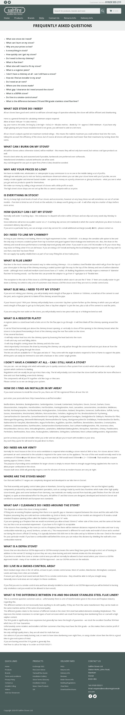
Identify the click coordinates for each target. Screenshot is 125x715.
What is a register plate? (18, 70)
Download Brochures (68, 689)
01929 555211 (97, 685)
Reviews (64, 676)
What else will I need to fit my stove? (23, 66)
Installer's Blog (10, 686)
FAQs (41, 18)
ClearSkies (64, 686)
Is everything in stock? (17, 50)
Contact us (9, 683)
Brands (31, 18)
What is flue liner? (14, 62)
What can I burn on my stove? (20, 42)
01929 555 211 (113, 2)
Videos (7, 689)
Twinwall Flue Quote (40, 673)
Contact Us (54, 18)
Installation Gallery (40, 676)
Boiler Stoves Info (67, 679)
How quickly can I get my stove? (21, 54)
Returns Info (70, 18)
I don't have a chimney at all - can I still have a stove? (31, 74)
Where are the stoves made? (20, 85)
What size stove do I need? (19, 39)
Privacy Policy (10, 679)
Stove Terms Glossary (41, 679)
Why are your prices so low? (19, 46)
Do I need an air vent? (16, 81)
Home (7, 18)
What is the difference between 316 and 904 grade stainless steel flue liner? (42, 101)
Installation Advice (39, 683)
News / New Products (40, 686)
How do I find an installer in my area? (23, 78)
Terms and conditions (13, 676)
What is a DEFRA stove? (17, 93)
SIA (34, 689)
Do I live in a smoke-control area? (21, 97)
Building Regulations (68, 683)
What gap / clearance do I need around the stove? (30, 89)
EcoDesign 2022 (38, 666)
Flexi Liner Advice (39, 670)
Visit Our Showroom (12, 693)
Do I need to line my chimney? (20, 58)
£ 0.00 (114, 11)
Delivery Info (87, 18)
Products (18, 18)
